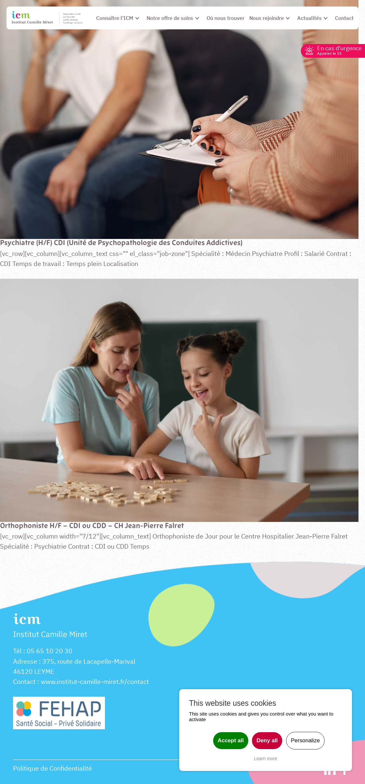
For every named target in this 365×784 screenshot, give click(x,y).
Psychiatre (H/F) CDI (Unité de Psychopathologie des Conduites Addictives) (121, 243)
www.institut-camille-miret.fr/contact (95, 681)
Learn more (265, 758)
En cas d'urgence (339, 50)
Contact (24, 681)
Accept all (231, 740)
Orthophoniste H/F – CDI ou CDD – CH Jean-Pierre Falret (92, 526)
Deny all (267, 740)
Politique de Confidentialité (52, 768)
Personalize (305, 740)
